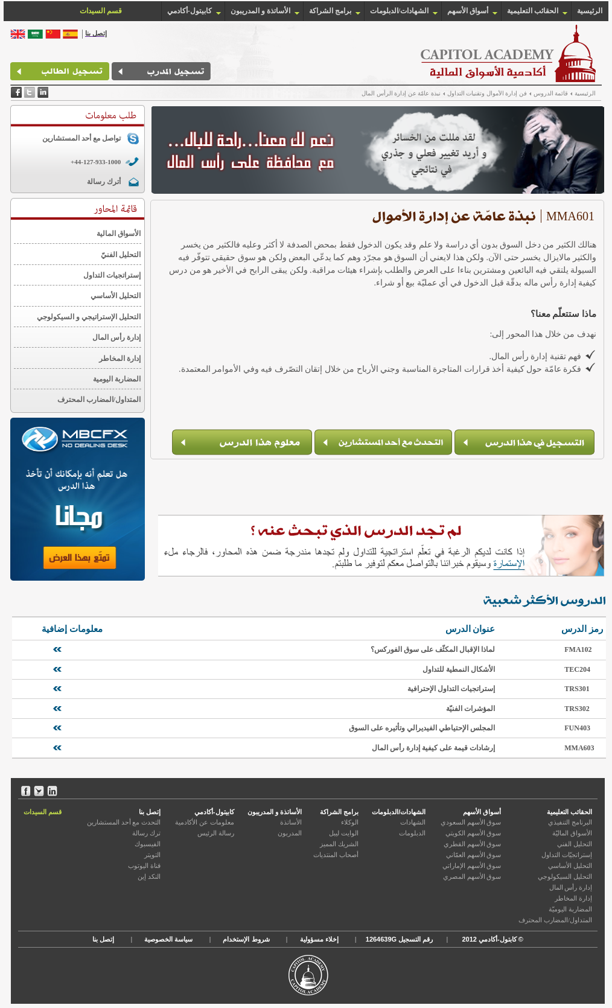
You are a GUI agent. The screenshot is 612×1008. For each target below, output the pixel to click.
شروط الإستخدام (246, 939)
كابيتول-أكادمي (189, 11)
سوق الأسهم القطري (473, 843)
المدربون (290, 833)
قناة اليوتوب (144, 865)
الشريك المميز (339, 843)
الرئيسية (589, 11)
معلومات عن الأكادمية (204, 822)
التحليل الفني (574, 843)
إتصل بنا (150, 811)
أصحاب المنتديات (336, 854)
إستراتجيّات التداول (566, 854)
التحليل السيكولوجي (565, 876)
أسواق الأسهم (467, 11)
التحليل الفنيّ (121, 254)
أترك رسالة (104, 181)
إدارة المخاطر (120, 358)
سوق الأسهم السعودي (471, 822)
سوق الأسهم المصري (472, 876)
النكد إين (149, 876)
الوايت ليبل (344, 833)
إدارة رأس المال (116, 337)
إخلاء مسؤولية (319, 939)
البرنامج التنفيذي (570, 822)
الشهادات (413, 822)
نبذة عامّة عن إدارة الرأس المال (401, 93)
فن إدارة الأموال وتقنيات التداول (487, 93)
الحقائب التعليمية (532, 11)
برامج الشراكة (330, 11)
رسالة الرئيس (215, 833)
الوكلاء (350, 822)
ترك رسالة (146, 833)
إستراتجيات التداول (112, 275)
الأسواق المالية (119, 233)
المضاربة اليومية (117, 379)
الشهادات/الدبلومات (399, 11)
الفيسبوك (148, 843)
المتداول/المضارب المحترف (99, 399)
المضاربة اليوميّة (570, 909)
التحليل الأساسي (116, 296)
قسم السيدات (43, 811)
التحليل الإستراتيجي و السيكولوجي (89, 317)
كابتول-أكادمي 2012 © (491, 939)
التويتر (152, 854)
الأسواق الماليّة (572, 833)
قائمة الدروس (551, 93)
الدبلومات (412, 833)
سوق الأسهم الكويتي (473, 833)
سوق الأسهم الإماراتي (472, 865)
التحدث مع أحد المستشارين (124, 822)
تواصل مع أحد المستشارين (81, 138)
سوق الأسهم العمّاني (474, 854)
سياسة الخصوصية (168, 939)
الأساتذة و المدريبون (260, 11)
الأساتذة (291, 822)
